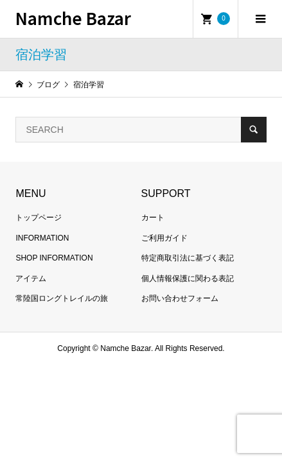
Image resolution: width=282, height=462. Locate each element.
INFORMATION (42, 238)
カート (152, 217)
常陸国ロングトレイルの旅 (61, 298)
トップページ (38, 217)
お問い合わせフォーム (179, 298)
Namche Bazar (73, 18)
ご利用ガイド (164, 238)
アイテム (30, 278)
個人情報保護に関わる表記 (187, 278)
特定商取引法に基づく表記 (187, 257)
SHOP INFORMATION (54, 257)
